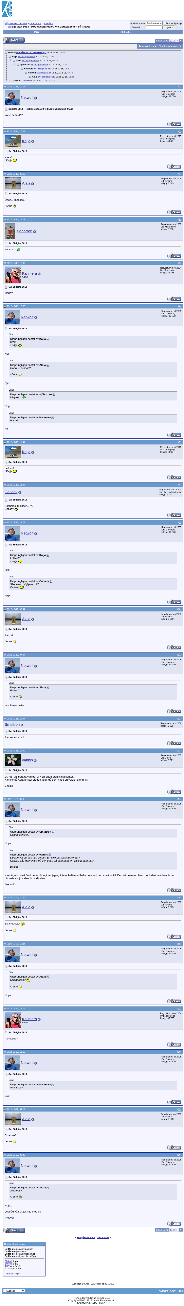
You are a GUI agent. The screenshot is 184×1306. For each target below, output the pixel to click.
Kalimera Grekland (17, 23)
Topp (180, 1291)
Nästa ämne (103, 1237)
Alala (26, 183)
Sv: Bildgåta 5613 (26, 56)
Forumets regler (12, 1273)
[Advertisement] (160, 9)
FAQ (36, 32)
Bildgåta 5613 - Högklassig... (31, 52)
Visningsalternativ (169, 46)
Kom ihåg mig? (173, 23)
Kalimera (29, 273)
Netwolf (27, 97)
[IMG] (7, 1266)
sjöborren (24, 231)
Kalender (126, 32)
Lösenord (135, 27)
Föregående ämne (86, 1237)
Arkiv (173, 1291)
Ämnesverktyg (146, 46)
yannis (27, 760)
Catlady (11, 492)
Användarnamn (138, 23)
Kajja (26, 141)
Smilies (8, 1263)
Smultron (12, 724)
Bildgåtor (48, 23)
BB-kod (8, 1261)
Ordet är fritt (35, 23)
